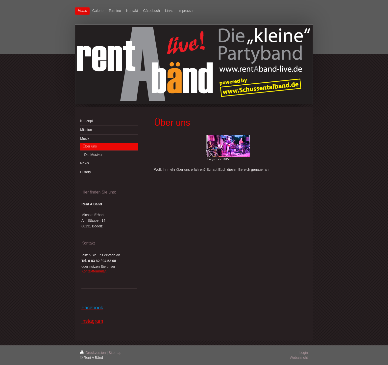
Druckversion (93, 353)
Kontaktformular (93, 271)
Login (303, 353)
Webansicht (299, 358)
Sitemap (115, 353)
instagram (92, 321)
